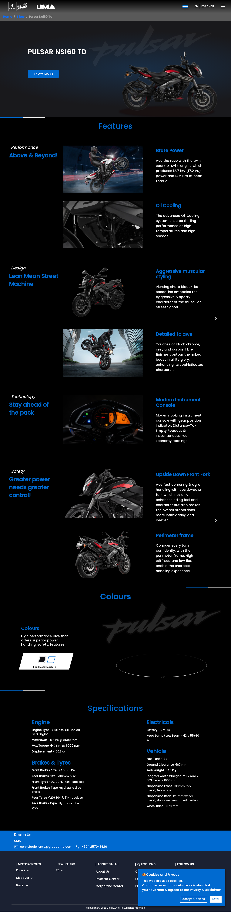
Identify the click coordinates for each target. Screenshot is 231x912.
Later (215, 899)
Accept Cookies (193, 899)
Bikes (21, 16)
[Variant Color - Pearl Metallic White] (51, 660)
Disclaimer (213, 890)
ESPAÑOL (207, 6)
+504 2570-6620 (94, 846)
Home (7, 16)
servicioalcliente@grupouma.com (46, 846)
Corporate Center (109, 886)
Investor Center (107, 879)
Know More (43, 74)
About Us (103, 871)
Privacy (196, 890)
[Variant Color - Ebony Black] (42, 660)
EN (196, 6)
